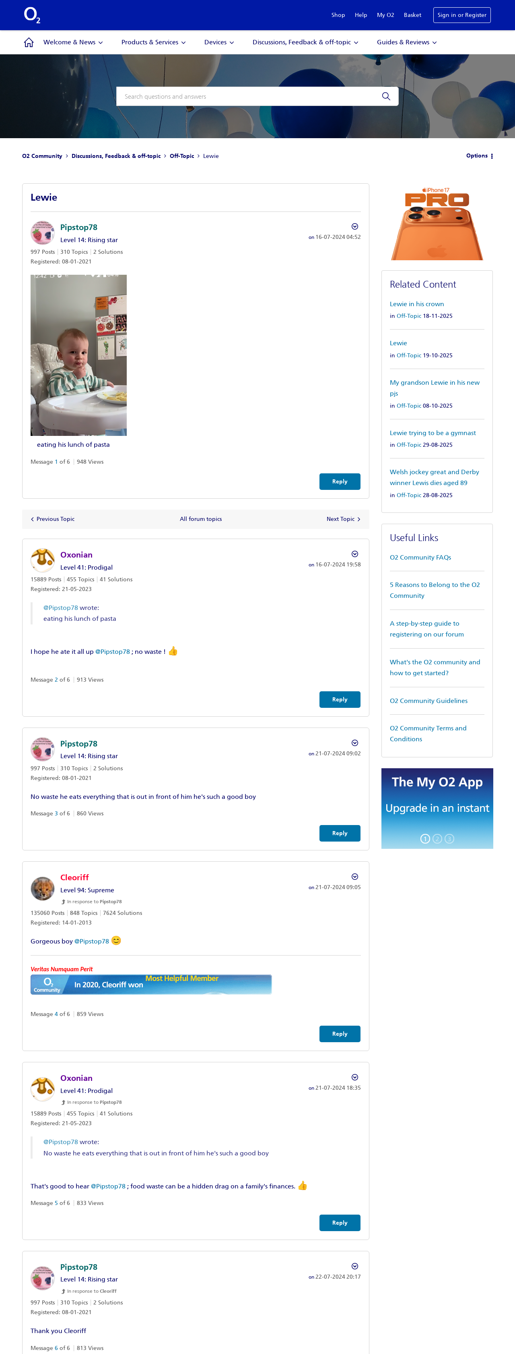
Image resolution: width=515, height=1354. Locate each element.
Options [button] (477, 155)
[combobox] (257, 96)
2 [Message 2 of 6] (56, 679)
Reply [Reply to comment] (340, 699)
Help (361, 15)
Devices (215, 42)
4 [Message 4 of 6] (56, 1014)
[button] (79, 355)
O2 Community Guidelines (429, 701)
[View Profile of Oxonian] (76, 555)
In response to (94, 901)
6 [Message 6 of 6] (56, 1348)
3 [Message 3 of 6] (56, 813)
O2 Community (42, 156)
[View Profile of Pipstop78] (78, 227)
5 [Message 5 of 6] (56, 1203)
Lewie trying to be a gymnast (433, 433)
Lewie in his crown (417, 304)
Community (29, 42)
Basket (412, 15)
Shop (338, 15)
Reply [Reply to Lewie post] (340, 481)
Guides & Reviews (403, 42)
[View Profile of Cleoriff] (74, 877)
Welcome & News (69, 42)
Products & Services (150, 42)
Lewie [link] (211, 156)
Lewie (398, 343)
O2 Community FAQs (420, 557)
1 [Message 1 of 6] (56, 461)
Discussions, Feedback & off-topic (302, 42)
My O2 (385, 15)
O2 (32, 15)
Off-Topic (182, 156)
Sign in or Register (462, 15)
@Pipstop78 (60, 608)
